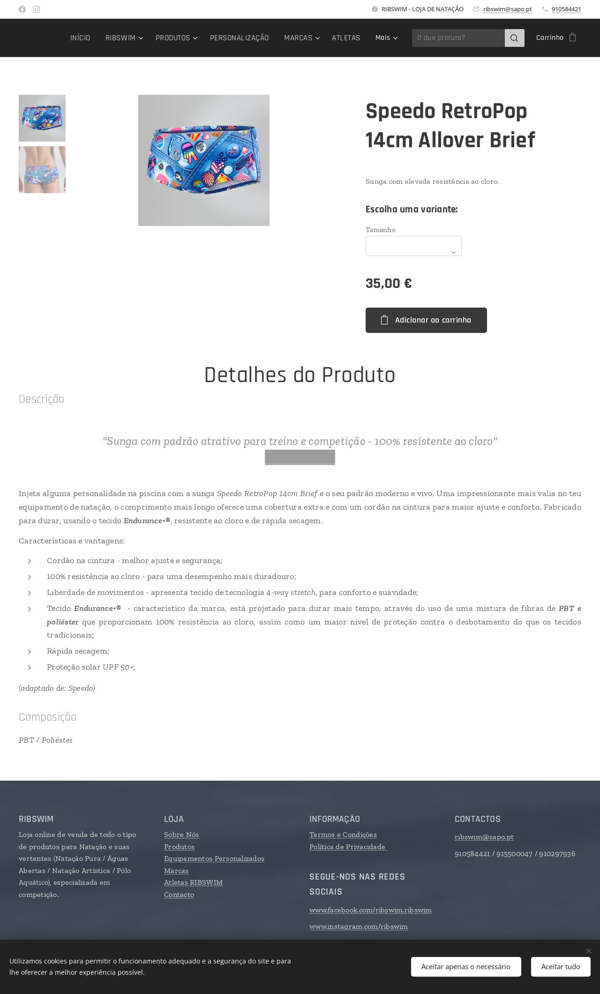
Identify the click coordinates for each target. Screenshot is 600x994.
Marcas (176, 870)
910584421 (566, 9)
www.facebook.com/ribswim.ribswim (370, 909)
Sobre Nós (181, 834)
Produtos (179, 846)
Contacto (179, 894)
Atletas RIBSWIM (193, 882)
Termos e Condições (343, 834)
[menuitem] (88, 38)
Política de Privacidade (348, 846)
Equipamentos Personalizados (214, 858)
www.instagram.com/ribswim (358, 926)
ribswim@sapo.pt (507, 9)
